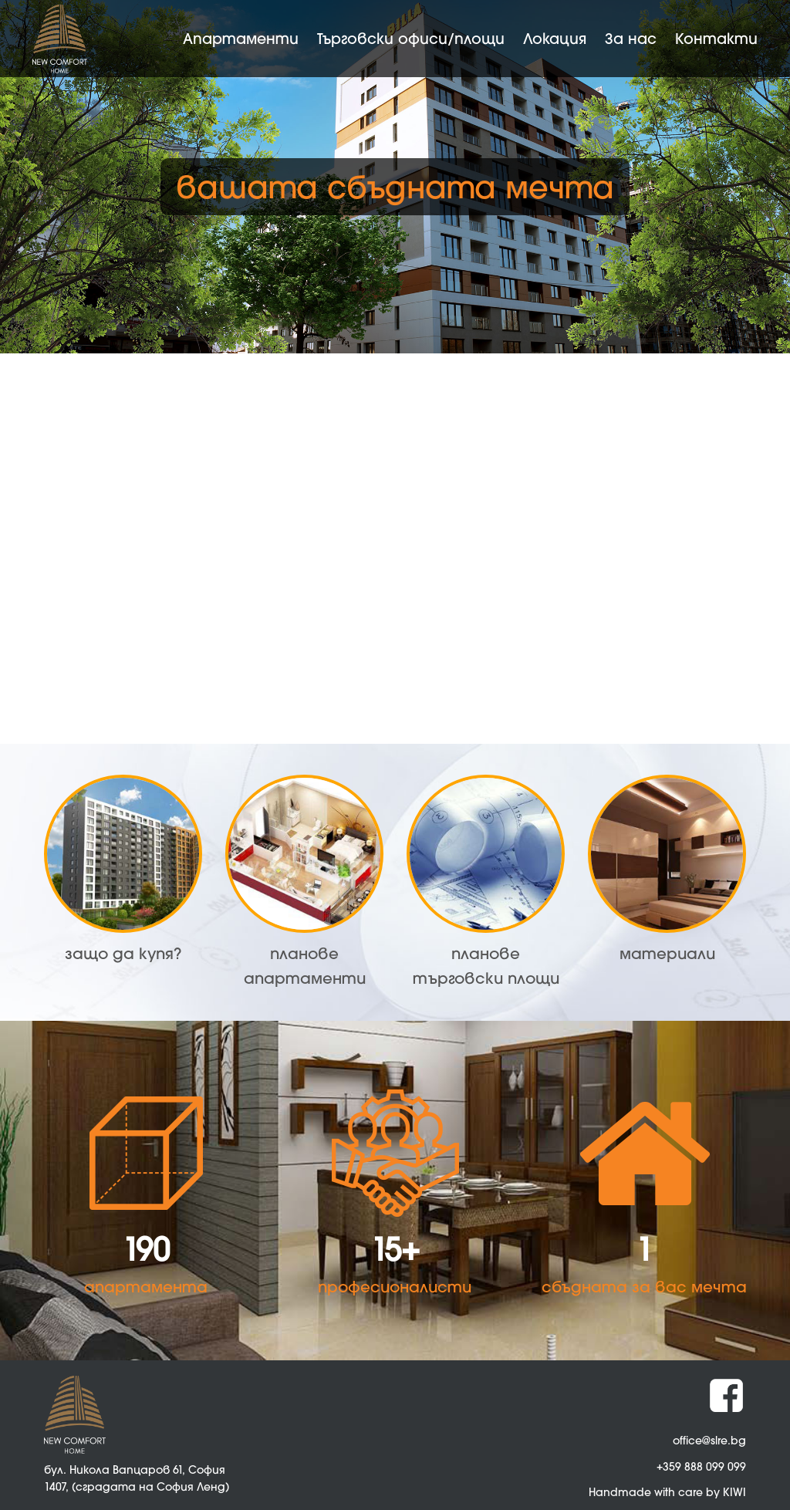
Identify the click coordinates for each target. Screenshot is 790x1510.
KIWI (734, 1491)
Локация (554, 38)
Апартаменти (241, 38)
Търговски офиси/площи (411, 38)
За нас (631, 38)
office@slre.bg (709, 1440)
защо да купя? (123, 953)
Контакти (716, 38)
